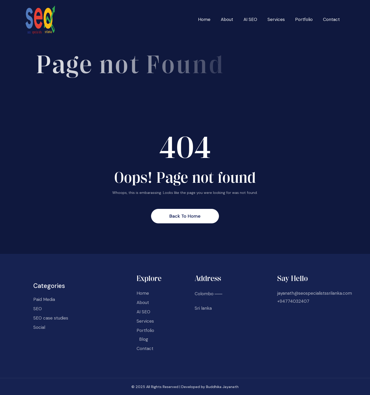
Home (204, 19)
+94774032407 (293, 301)
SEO (37, 309)
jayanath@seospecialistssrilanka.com (314, 293)
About (227, 19)
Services (276, 19)
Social (39, 327)
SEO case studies (50, 318)
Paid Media (44, 299)
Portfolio (304, 19)
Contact (331, 19)
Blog (143, 339)
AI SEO (250, 19)
